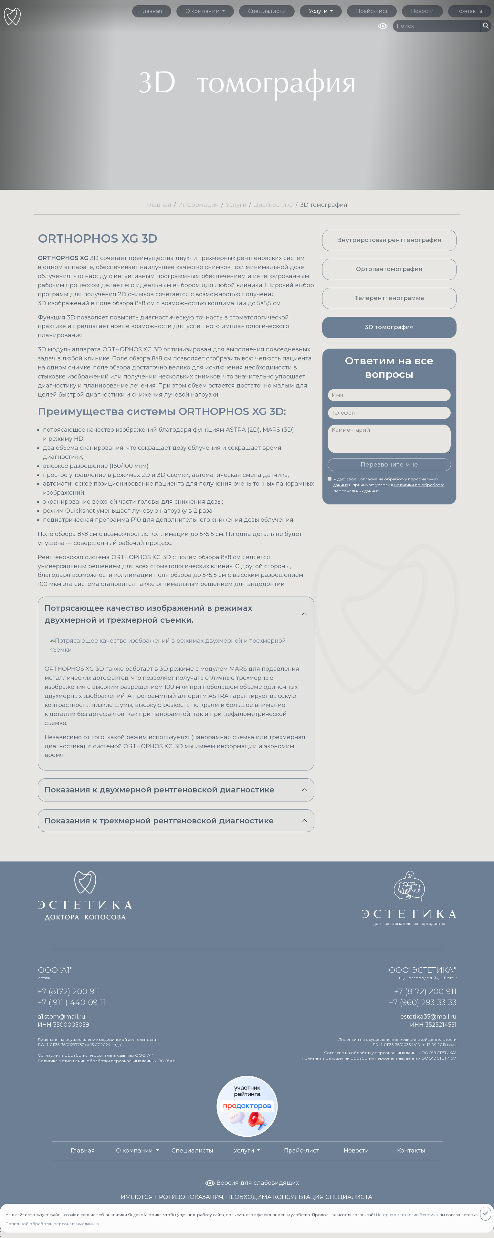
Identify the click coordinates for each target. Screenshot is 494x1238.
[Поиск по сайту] (437, 26)
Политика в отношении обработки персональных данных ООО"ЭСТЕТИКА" (379, 1058)
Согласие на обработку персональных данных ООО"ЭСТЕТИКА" (390, 1052)
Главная (151, 11)
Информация (198, 204)
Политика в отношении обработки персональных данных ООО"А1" (106, 1060)
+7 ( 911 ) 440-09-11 (72, 1002)
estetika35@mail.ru (428, 1016)
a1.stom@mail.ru (61, 1016)
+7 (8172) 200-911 (69, 991)
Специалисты (267, 11)
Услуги (236, 204)
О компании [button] (203, 11)
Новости (422, 11)
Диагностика (273, 204)
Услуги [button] (319, 11)
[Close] (485, 1214)
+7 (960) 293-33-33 (423, 1002)
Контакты (469, 11)
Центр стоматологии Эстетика (407, 1214)
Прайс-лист (372, 11)
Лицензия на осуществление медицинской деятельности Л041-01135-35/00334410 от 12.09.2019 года (397, 1042)
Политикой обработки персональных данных (52, 1223)
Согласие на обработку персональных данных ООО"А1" (95, 1055)
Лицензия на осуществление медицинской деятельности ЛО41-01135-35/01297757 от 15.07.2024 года (97, 1042)
